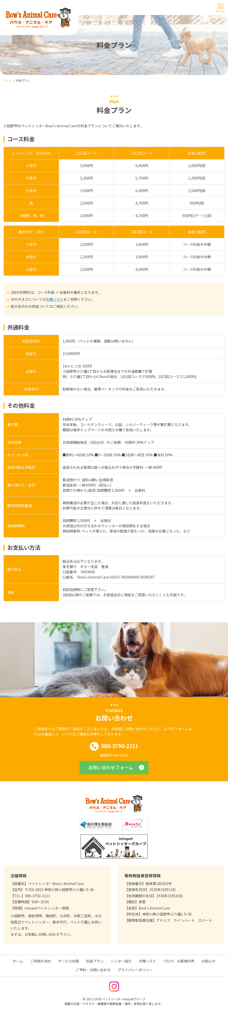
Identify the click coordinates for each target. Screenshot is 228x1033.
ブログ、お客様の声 (178, 961)
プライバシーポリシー (135, 969)
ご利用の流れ (40, 961)
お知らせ (208, 961)
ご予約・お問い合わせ (93, 969)
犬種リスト (54, 299)
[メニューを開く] (220, 7)
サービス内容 (68, 961)
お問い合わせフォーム (110, 767)
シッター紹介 (121, 961)
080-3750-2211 (114, 746)
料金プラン (95, 961)
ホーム (18, 961)
